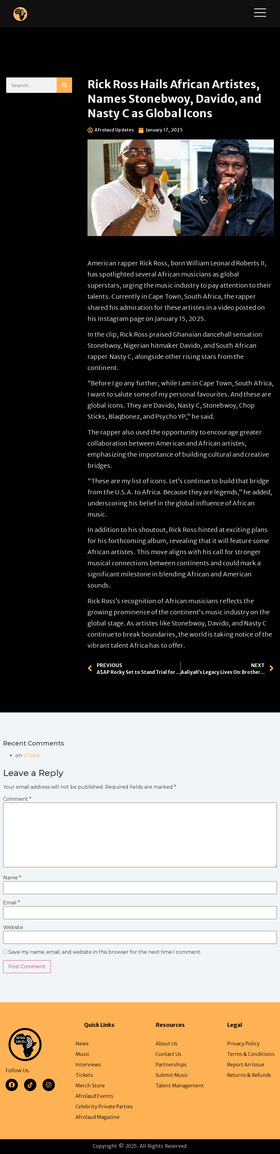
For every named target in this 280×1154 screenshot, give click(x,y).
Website (13, 927)
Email (11, 902)
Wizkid (31, 755)
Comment (17, 799)
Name (12, 877)
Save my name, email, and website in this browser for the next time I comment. (104, 952)
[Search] (64, 85)
